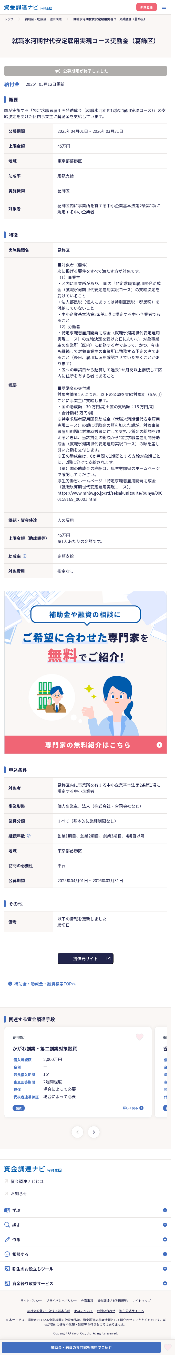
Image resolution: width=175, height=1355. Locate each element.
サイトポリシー (31, 1300)
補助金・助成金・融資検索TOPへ (45, 984)
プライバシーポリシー (61, 1300)
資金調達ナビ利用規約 (112, 1300)
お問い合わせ (106, 1311)
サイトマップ (141, 1300)
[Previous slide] (77, 1132)
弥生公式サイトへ (131, 1311)
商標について (83, 1311)
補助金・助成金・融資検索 (43, 19)
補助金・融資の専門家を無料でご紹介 (81, 1347)
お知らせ (19, 1193)
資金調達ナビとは (27, 1181)
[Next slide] (94, 1132)
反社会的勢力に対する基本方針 (48, 1311)
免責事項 (87, 1300)
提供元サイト (85, 958)
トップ (8, 19)
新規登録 (146, 7)
